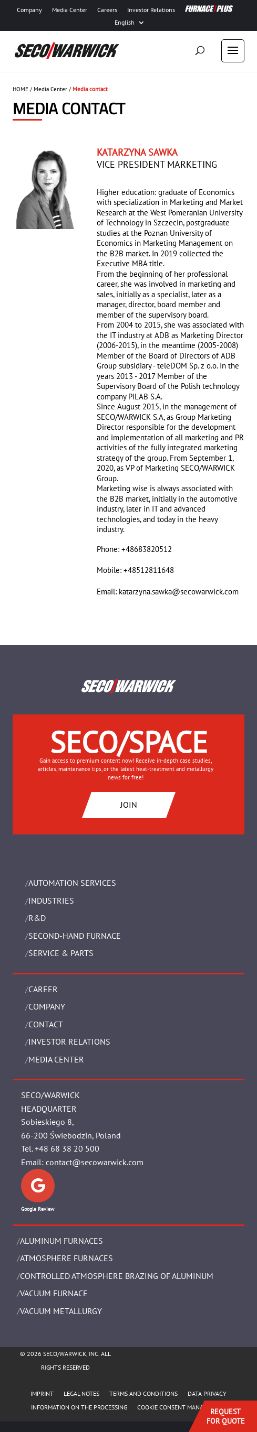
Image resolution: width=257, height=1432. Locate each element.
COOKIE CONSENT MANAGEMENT (181, 1407)
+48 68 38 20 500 (67, 1148)
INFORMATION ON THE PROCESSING (79, 1407)
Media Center (69, 10)
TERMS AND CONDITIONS (143, 1393)
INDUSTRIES (51, 900)
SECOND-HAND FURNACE (74, 935)
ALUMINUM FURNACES (61, 1240)
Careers (107, 10)
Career (43, 989)
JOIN (128, 804)
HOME (20, 89)
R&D (37, 918)
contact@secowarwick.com (94, 1162)
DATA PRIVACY (207, 1393)
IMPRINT (42, 1393)
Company (29, 10)
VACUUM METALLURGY (61, 1311)
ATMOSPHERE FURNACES (66, 1258)
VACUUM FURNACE (54, 1293)
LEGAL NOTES (81, 1393)
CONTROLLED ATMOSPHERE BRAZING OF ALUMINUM (116, 1276)
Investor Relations (151, 10)
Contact (45, 1024)
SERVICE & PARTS (61, 953)
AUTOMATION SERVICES (72, 882)
